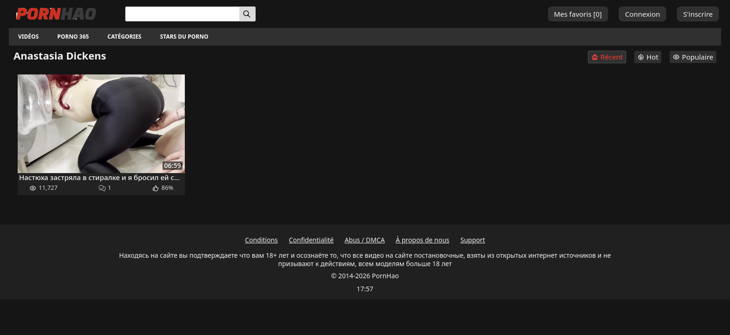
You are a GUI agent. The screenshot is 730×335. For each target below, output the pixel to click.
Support (472, 239)
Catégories (125, 36)
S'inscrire (698, 14)
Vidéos (28, 36)
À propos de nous (422, 239)
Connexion (642, 14)
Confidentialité (311, 239)
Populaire (693, 56)
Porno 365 (73, 36)
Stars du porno (184, 36)
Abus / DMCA (365, 239)
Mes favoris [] (578, 14)
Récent (607, 57)
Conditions (261, 239)
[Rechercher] (247, 14)
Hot (648, 56)
